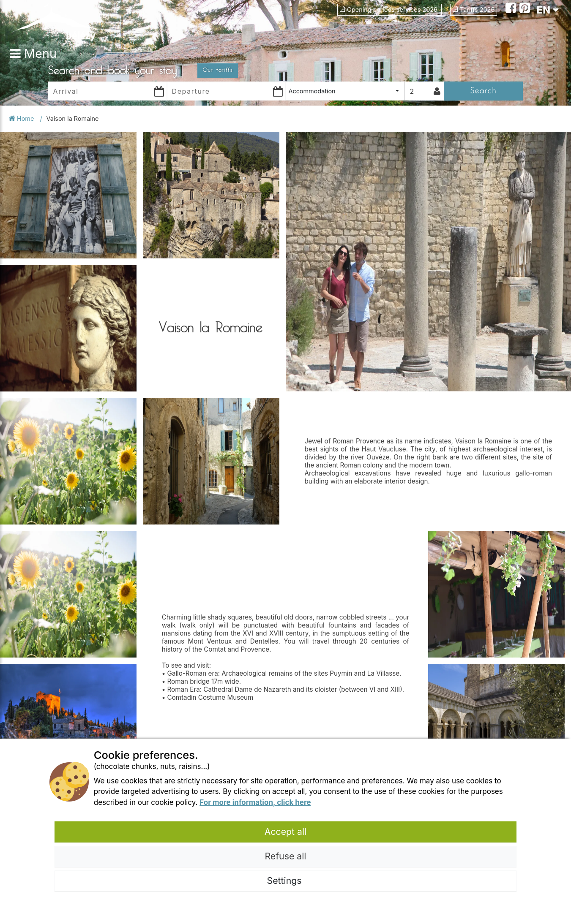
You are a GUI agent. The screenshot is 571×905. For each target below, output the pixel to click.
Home (22, 118)
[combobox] (345, 91)
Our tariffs (218, 70)
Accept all (286, 831)
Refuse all (285, 856)
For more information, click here (255, 802)
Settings (285, 880)
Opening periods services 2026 (389, 9)
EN (547, 10)
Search (483, 90)
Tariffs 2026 (474, 9)
